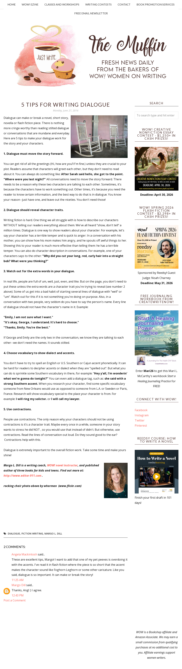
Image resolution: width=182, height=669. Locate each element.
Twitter (139, 420)
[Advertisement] (156, 567)
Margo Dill (19, 585)
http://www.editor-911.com (22, 476)
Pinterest (141, 425)
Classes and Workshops (61, 4)
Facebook (141, 410)
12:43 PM (18, 595)
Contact (124, 4)
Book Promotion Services (155, 4)
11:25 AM (18, 580)
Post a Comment (15, 600)
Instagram (142, 415)
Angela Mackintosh (24, 554)
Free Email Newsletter (91, 13)
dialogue (14, 533)
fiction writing (32, 533)
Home (11, 4)
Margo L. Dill (53, 533)
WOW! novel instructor (62, 465)
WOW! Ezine (30, 4)
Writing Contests (98, 4)
